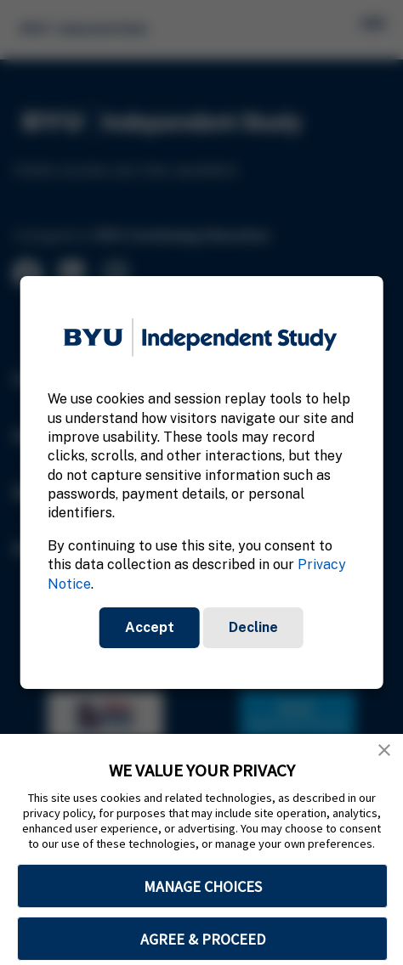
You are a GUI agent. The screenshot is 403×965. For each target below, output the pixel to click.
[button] (384, 750)
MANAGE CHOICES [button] (203, 886)
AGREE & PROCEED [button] (202, 939)
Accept (149, 627)
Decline (253, 627)
